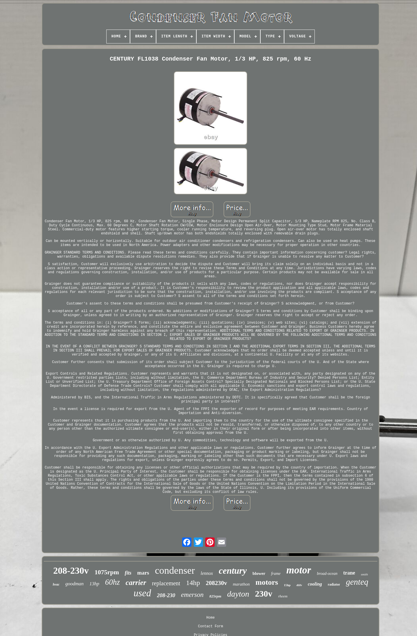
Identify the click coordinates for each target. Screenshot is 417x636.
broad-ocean (327, 573)
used (142, 593)
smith (364, 574)
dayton (238, 593)
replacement (166, 583)
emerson (192, 594)
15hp (287, 585)
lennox (207, 573)
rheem (282, 596)
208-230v (71, 570)
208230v (216, 582)
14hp (193, 582)
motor (298, 570)
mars (143, 573)
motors (266, 582)
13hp (94, 583)
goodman (74, 583)
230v (263, 593)
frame (276, 573)
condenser (175, 570)
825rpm (215, 596)
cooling (315, 584)
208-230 (166, 595)
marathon (241, 584)
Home (210, 618)
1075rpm (106, 572)
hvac (56, 584)
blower (259, 573)
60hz (112, 582)
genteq (357, 581)
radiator (334, 584)
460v (299, 585)
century (232, 571)
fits (128, 573)
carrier (136, 582)
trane (349, 573)
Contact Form (210, 626)
